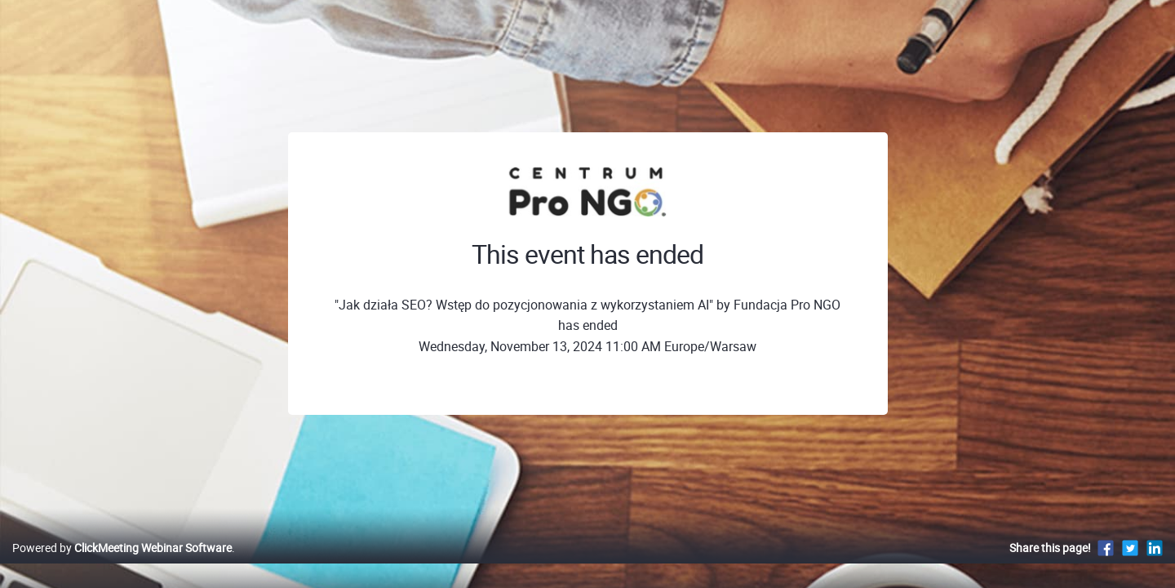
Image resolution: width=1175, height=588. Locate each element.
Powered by (122, 564)
